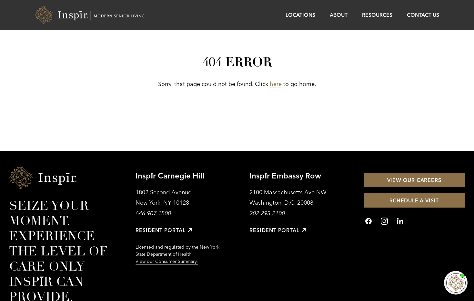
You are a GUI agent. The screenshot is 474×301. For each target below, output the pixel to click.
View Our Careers (414, 180)
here (276, 84)
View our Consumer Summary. (167, 261)
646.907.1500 (153, 213)
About (339, 15)
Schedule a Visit (414, 200)
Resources (377, 15)
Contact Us (423, 15)
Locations (300, 15)
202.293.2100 (267, 213)
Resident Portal (164, 230)
